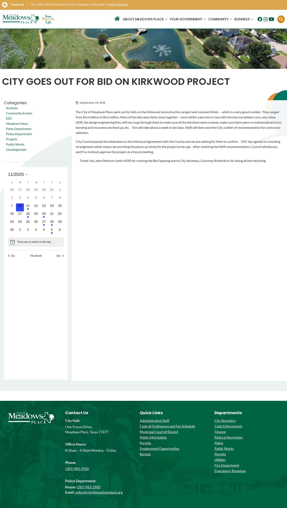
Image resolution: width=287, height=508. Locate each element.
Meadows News (17, 123)
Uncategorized (16, 149)
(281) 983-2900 (88, 487)
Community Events (19, 113)
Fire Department (226, 465)
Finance (220, 432)
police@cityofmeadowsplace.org (99, 492)
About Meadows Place (145, 19)
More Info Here (118, 4)
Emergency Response (230, 471)
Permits (145, 443)
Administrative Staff (154, 421)
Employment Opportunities (159, 449)
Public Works (15, 144)
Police (218, 443)
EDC (9, 118)
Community (220, 19)
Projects (11, 139)
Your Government (188, 19)
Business (243, 19)
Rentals (145, 454)
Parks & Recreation (228, 438)
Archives (12, 108)
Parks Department (18, 129)
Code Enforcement (228, 426)
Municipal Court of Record (159, 432)
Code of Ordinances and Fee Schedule (167, 426)
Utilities (220, 460)
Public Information (153, 438)
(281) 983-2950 (77, 469)
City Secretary (225, 421)
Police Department (19, 134)
